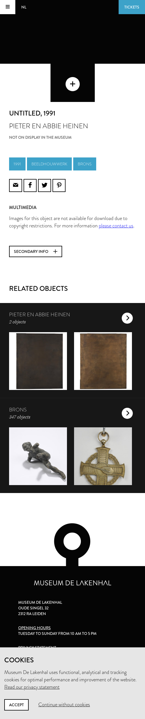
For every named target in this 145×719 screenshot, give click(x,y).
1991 (17, 164)
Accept (16, 705)
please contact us (116, 225)
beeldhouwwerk (49, 164)
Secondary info (35, 251)
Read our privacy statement (32, 687)
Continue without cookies (64, 704)
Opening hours (34, 628)
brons (85, 164)
